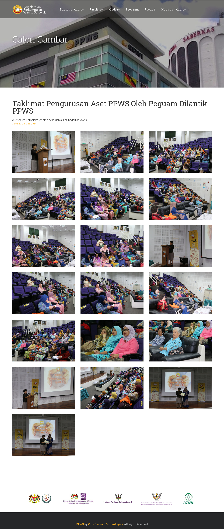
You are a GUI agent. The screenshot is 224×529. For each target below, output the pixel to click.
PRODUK (150, 9)
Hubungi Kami (173, 9)
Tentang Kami (72, 9)
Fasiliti (96, 9)
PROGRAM (132, 9)
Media (114, 9)
